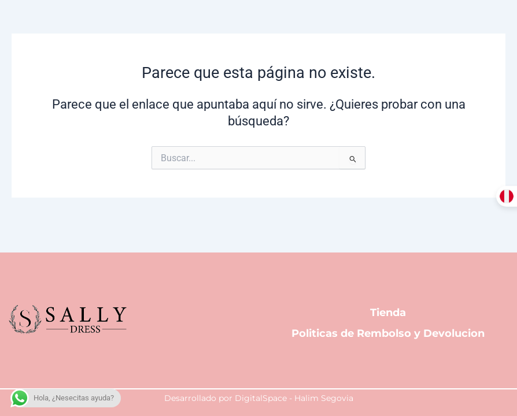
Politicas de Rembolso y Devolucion (388, 334)
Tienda (388, 311)
